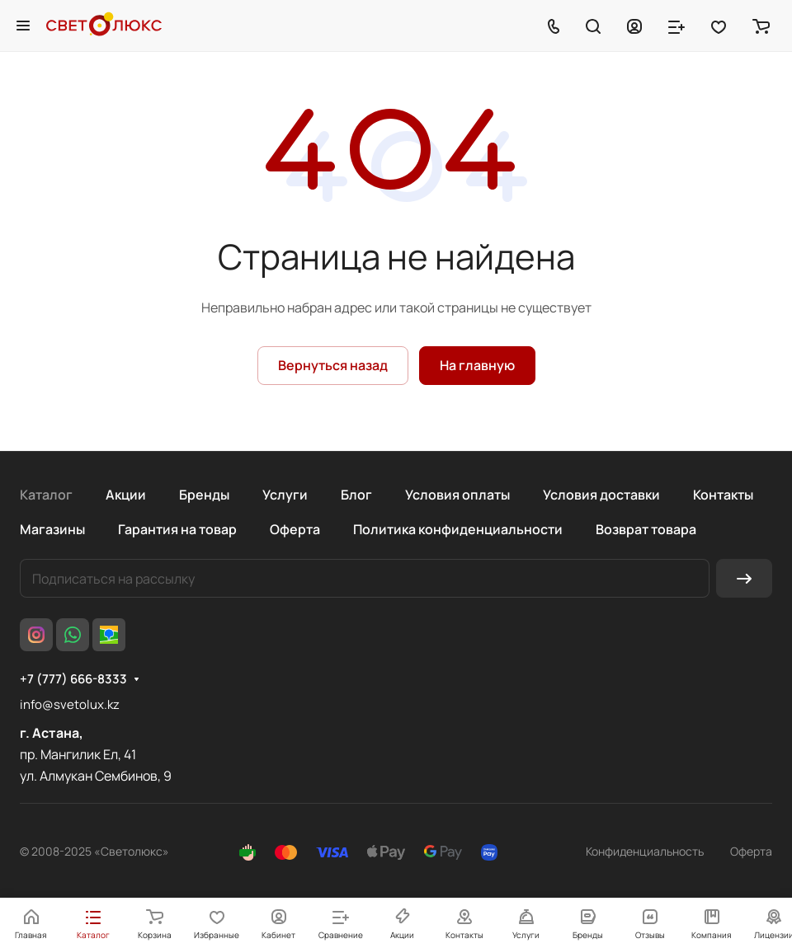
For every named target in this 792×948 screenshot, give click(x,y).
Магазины (52, 529)
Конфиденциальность (645, 851)
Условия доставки (601, 495)
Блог (356, 495)
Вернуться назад (333, 365)
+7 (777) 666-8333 (73, 679)
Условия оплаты (457, 495)
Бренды (204, 495)
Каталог (46, 495)
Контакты (723, 495)
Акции (126, 495)
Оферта (295, 529)
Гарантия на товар (177, 529)
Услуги (285, 495)
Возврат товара (646, 529)
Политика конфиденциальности (458, 529)
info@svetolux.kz (70, 704)
